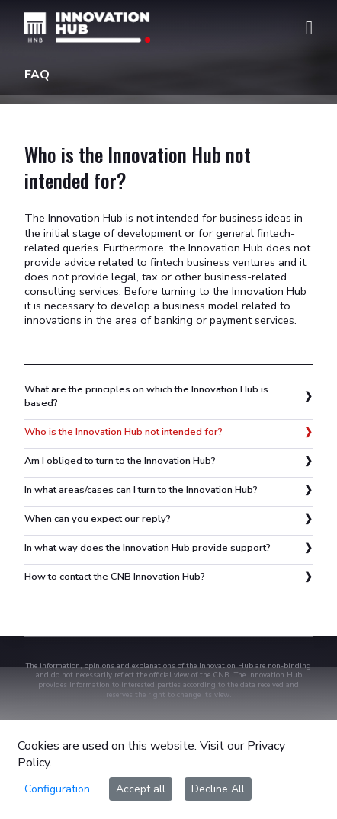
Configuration (57, 789)
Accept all (140, 789)
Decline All (218, 789)
